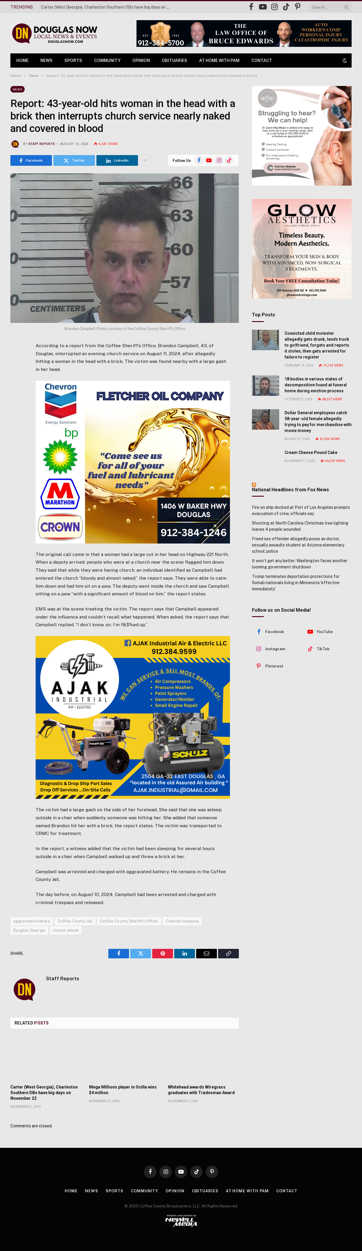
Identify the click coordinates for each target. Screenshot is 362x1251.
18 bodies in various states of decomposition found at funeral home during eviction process (316, 385)
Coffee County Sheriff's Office (129, 921)
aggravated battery (31, 921)
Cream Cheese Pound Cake (311, 452)
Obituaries (174, 60)
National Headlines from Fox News (290, 490)
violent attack (66, 930)
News (46, 60)
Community (107, 60)
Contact (261, 60)
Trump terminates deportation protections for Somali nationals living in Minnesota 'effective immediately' (295, 582)
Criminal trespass (182, 921)
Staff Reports (41, 144)
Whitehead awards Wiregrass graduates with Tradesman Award (201, 1090)
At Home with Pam (219, 60)
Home (22, 60)
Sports (73, 60)
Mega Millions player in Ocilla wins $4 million (123, 1090)
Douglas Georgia (29, 930)
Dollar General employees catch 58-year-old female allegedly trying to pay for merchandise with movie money (318, 421)
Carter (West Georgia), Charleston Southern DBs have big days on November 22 (107, 7)
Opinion (141, 60)
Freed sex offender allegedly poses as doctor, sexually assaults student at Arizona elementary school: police (298, 545)
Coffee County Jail (75, 921)
